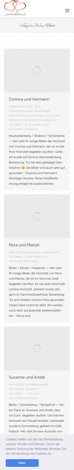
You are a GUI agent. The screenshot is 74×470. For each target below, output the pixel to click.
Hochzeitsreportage (21, 110)
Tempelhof (31, 388)
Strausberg (31, 120)
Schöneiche (16, 120)
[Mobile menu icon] (67, 10)
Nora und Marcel (24, 245)
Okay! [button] (22, 462)
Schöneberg (16, 388)
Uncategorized (48, 120)
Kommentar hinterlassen (23, 129)
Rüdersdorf (53, 115)
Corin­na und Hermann (29, 99)
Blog (37, 106)
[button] (53, 453)
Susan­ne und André (27, 377)
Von (15, 124)
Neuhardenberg (18, 115)
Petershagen (37, 115)
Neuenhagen (42, 110)
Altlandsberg (16, 106)
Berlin (29, 106)
